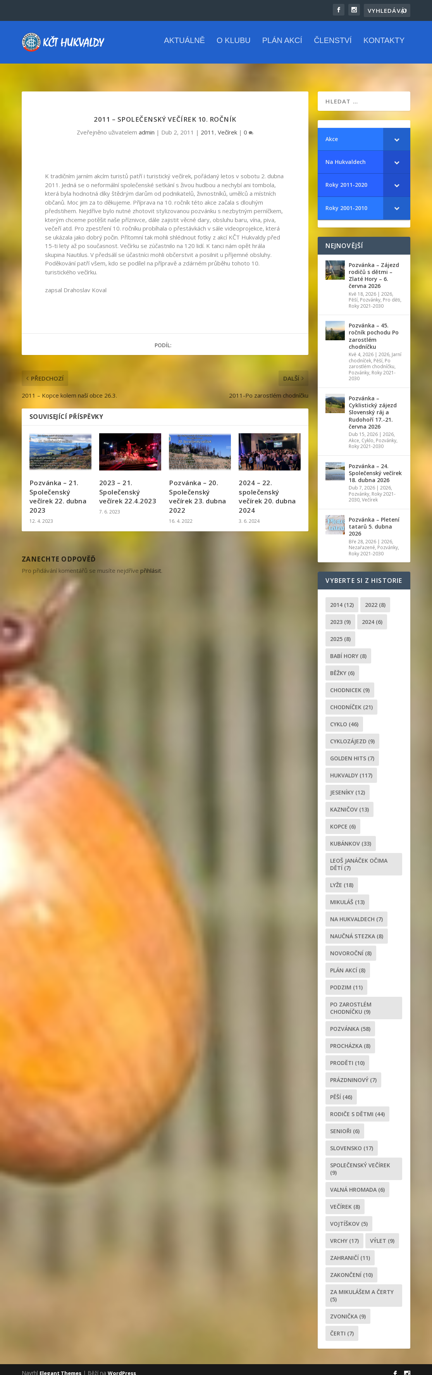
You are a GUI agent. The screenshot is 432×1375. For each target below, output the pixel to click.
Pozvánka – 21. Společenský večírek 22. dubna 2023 (58, 489)
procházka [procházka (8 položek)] (350, 1038)
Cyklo (367, 433)
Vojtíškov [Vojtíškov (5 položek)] (349, 1216)
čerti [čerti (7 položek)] (342, 1326)
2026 (386, 286)
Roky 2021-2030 (366, 299)
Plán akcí (282, 46)
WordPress (122, 1366)
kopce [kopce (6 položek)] (343, 819)
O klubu (234, 46)
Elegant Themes (60, 1366)
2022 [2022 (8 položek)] (375, 597)
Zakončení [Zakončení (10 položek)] (351, 1268)
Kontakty (383, 46)
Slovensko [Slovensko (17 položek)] (351, 1141)
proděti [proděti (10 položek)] (347, 1056)
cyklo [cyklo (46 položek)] (344, 717)
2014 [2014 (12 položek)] (342, 597)
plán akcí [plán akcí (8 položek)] (347, 963)
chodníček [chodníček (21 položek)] (351, 700)
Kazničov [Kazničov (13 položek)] (349, 802)
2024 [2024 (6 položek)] (372, 615)
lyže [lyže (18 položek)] (341, 878)
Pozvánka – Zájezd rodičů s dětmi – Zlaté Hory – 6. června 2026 (374, 268)
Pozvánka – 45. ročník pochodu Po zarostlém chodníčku (374, 329)
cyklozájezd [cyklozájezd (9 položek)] (352, 734)
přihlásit (150, 563)
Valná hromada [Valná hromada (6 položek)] (357, 1182)
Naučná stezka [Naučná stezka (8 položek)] (356, 929)
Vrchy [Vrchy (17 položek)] (344, 1233)
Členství (333, 46)
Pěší (353, 292)
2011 (208, 125)
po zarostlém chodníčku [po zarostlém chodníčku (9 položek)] (351, 1001)
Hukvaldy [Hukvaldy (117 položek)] (351, 768)
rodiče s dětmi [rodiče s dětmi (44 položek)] (357, 1107)
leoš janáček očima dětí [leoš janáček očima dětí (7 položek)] (358, 857)
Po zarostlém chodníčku (371, 356)
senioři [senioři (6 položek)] (345, 1124)
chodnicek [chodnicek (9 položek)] (350, 683)
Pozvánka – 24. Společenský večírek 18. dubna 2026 (375, 466)
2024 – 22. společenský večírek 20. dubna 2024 (267, 489)
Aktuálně (184, 46)
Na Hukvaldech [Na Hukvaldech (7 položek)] (356, 912)
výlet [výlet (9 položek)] (382, 1233)
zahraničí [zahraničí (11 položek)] (350, 1250)
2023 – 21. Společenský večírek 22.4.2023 (128, 485)
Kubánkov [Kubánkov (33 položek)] (350, 836)
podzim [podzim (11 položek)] (346, 980)
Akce (354, 433)
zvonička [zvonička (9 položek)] (348, 1309)
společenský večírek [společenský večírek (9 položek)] (360, 1161)
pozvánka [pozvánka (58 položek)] (350, 1021)
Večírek (227, 125)
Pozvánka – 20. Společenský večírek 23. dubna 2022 (197, 489)
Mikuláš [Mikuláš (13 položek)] (347, 895)
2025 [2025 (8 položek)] (340, 632)
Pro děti (391, 292)
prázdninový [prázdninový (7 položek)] (353, 1073)
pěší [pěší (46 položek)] (341, 1090)
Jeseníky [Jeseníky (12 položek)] (347, 785)
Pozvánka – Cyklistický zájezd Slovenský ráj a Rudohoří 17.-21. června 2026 (373, 405)
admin (147, 125)
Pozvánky (370, 292)
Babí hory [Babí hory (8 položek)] (348, 649)
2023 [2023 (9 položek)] (340, 615)
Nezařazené (362, 540)
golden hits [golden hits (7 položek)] (352, 751)
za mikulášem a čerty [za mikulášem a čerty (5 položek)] (362, 1288)
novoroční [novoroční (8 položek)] (351, 946)
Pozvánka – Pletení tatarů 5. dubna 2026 (374, 519)
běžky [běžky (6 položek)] (342, 666)
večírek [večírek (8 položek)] (345, 1199)
